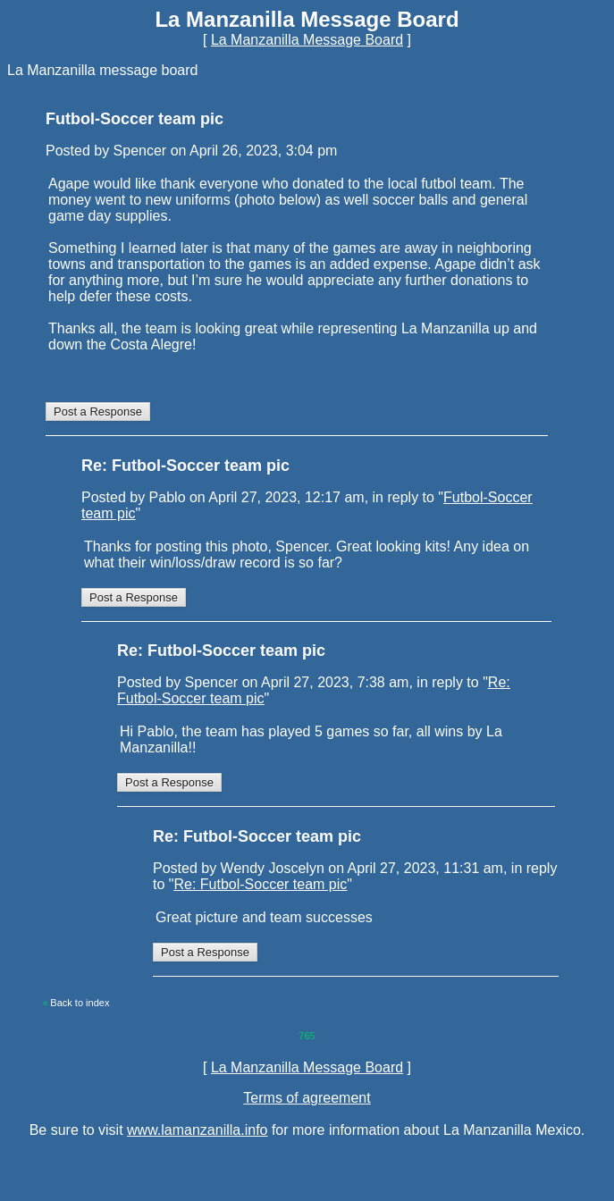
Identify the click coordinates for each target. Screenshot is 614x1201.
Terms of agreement (306, 1097)
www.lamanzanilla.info (197, 1130)
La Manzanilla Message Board (307, 39)
